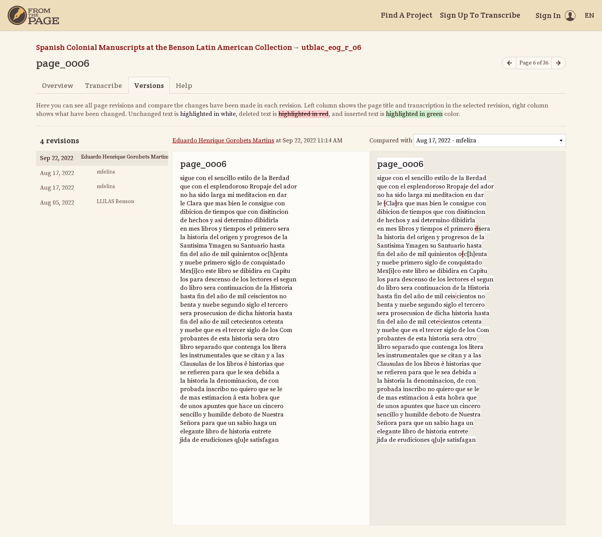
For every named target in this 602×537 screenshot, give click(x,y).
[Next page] (558, 63)
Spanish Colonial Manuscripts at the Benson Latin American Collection (164, 47)
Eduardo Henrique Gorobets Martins (223, 140)
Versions (149, 85)
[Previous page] (509, 63)
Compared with (390, 140)
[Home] (33, 15)
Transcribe (103, 85)
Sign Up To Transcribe (480, 15)
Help (184, 85)
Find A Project (406, 15)
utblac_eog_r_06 (331, 47)
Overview (57, 85)
